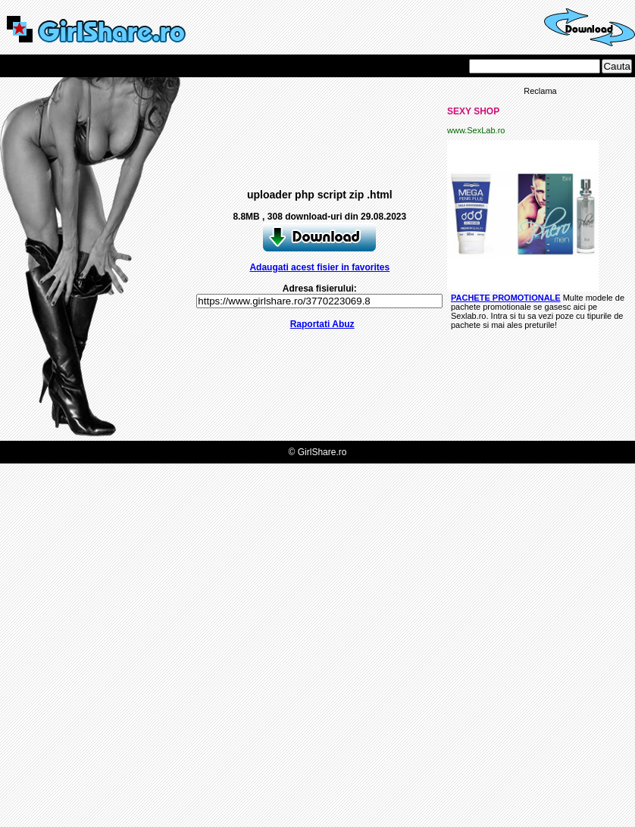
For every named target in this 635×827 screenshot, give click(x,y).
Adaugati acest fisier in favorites (319, 267)
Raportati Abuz (322, 324)
